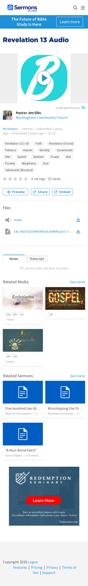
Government (65, 150)
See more (77, 282)
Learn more (70, 21)
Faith (39, 144)
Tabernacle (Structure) (19, 170)
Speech (21, 157)
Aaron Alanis (13, 455)
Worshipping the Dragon (67, 408)
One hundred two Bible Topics (29, 408)
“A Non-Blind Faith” (21, 450)
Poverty (10, 163)
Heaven (27, 150)
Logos (32, 561)
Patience (10, 150)
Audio (18, 220)
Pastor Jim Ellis (28, 112)
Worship (44, 150)
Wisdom (38, 157)
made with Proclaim (70, 108)
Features (20, 567)
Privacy (52, 567)
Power (55, 157)
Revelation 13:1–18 (17, 144)
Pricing (36, 567)
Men (7, 157)
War (68, 157)
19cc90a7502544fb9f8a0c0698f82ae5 (44, 231)
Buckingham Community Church (42, 117)
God (45, 163)
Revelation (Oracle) (61, 144)
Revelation (10, 129)
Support (49, 572)
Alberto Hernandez (18, 413)
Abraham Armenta (60, 413)
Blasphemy (29, 163)
